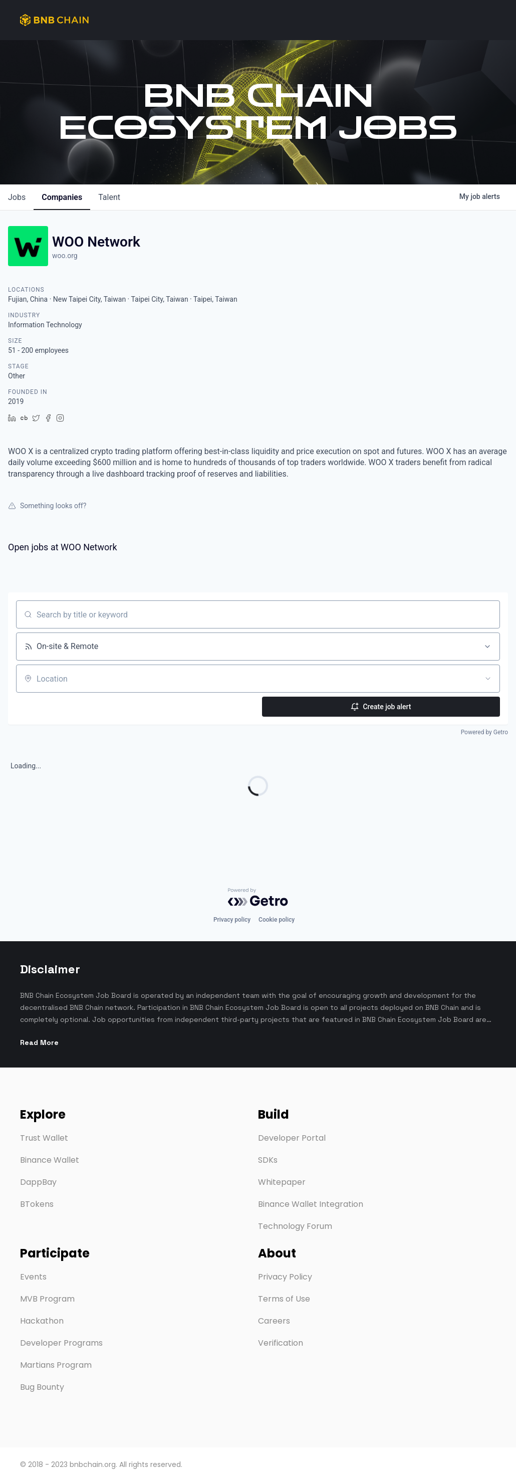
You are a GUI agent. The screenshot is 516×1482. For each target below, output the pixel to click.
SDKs (268, 1160)
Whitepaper (282, 1182)
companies (62, 197)
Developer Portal (292, 1138)
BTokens (37, 1204)
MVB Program (47, 1299)
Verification (280, 1343)
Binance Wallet (49, 1160)
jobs (17, 197)
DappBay (38, 1182)
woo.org (65, 256)
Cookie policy (277, 907)
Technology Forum (295, 1226)
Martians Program (56, 1365)
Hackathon (42, 1321)
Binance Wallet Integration (310, 1204)
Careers (274, 1321)
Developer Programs (61, 1343)
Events (33, 1277)
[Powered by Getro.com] (258, 885)
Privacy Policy (285, 1277)
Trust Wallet (44, 1138)
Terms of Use (284, 1299)
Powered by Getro (484, 732)
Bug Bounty (42, 1387)
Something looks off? (47, 506)
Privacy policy (231, 907)
